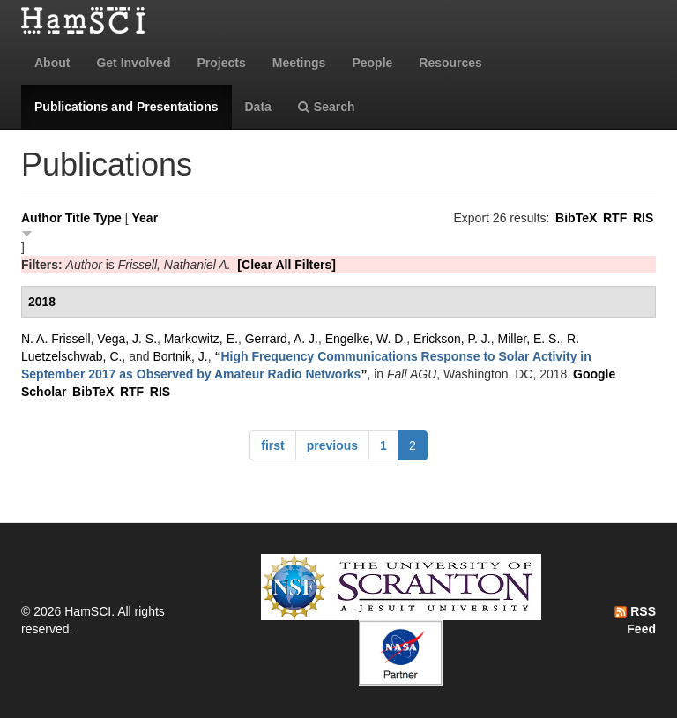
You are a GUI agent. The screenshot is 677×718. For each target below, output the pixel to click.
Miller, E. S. (529, 339)
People (372, 63)
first (272, 445)
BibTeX (576, 218)
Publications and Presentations (126, 107)
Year (145, 218)
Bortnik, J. (180, 356)
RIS (643, 218)
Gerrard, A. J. (281, 339)
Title (78, 218)
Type (107, 218)
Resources (450, 63)
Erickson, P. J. (452, 339)
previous (332, 445)
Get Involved (133, 63)
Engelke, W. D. (366, 339)
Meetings (299, 63)
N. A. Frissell (56, 339)
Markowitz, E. (201, 339)
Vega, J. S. (127, 339)
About (52, 63)
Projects (221, 63)
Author (41, 218)
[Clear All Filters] (286, 265)
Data (258, 107)
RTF (615, 218)
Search (326, 107)
